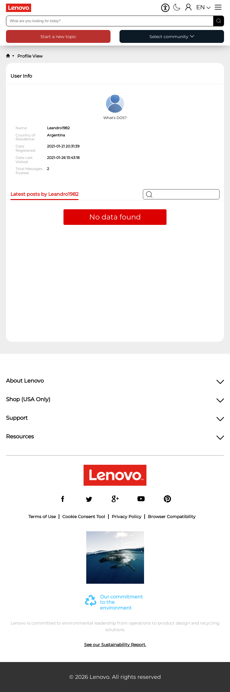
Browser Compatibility (172, 516)
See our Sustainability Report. (115, 644)
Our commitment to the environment (121, 602)
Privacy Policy (126, 516)
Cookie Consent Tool (83, 516)
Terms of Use (42, 516)
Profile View (29, 56)
